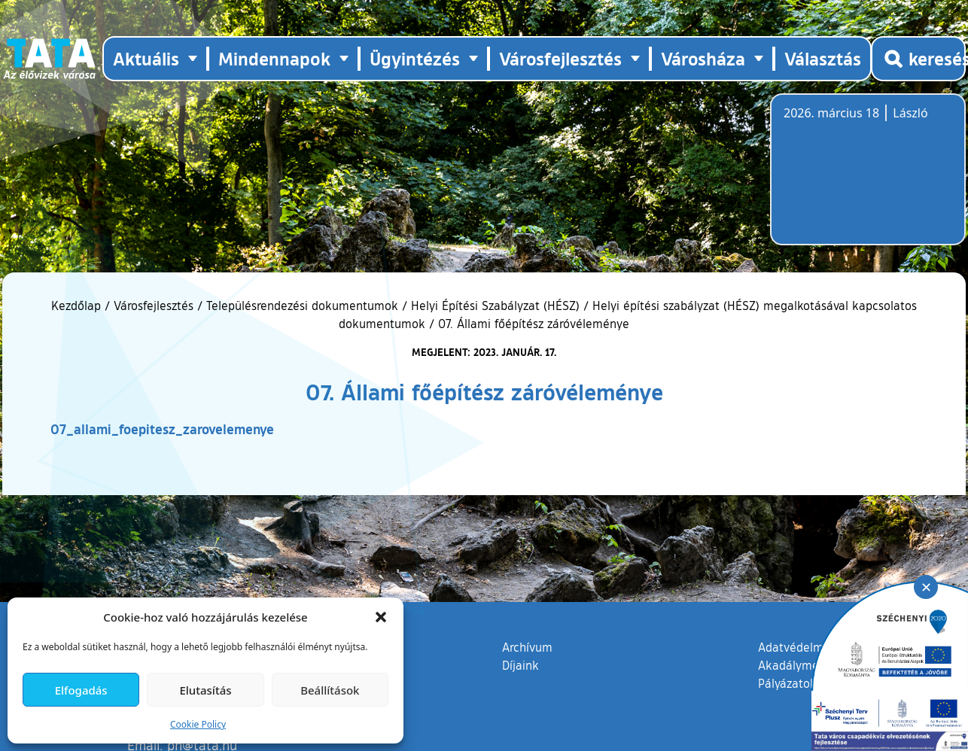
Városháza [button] (703, 58)
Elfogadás (81, 690)
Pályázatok (787, 683)
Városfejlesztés (153, 305)
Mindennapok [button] (274, 58)
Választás (822, 58)
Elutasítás (205, 690)
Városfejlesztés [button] (560, 58)
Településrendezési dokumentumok (302, 305)
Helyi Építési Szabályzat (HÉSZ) (495, 305)
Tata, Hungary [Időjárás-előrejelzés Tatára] (868, 178)
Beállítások (329, 690)
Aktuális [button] (146, 58)
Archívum (527, 646)
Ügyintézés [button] (415, 58)
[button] (380, 617)
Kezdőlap (78, 305)
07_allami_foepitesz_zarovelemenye (162, 429)
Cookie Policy (198, 724)
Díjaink (520, 665)
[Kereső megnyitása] (918, 58)
